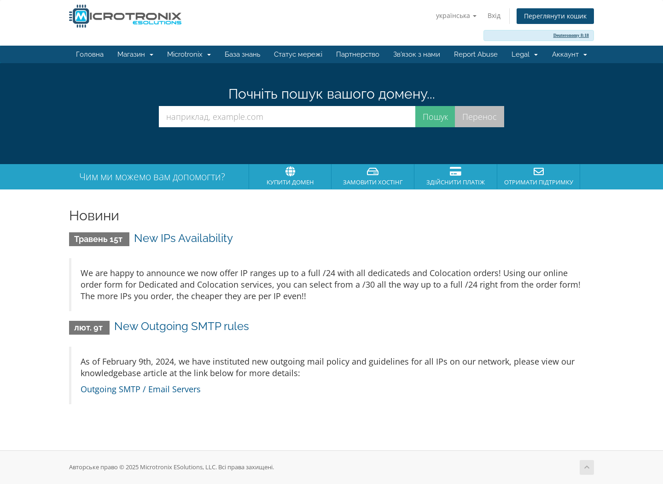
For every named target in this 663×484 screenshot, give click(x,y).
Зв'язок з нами (416, 54)
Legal (525, 54)
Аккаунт (569, 54)
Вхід (494, 15)
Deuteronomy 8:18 (571, 35)
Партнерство (357, 54)
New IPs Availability (183, 238)
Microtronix (189, 54)
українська (456, 15)
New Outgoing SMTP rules (181, 326)
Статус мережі (298, 54)
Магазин (135, 54)
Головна (90, 54)
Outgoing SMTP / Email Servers (141, 389)
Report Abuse (476, 54)
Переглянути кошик (555, 16)
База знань (242, 54)
